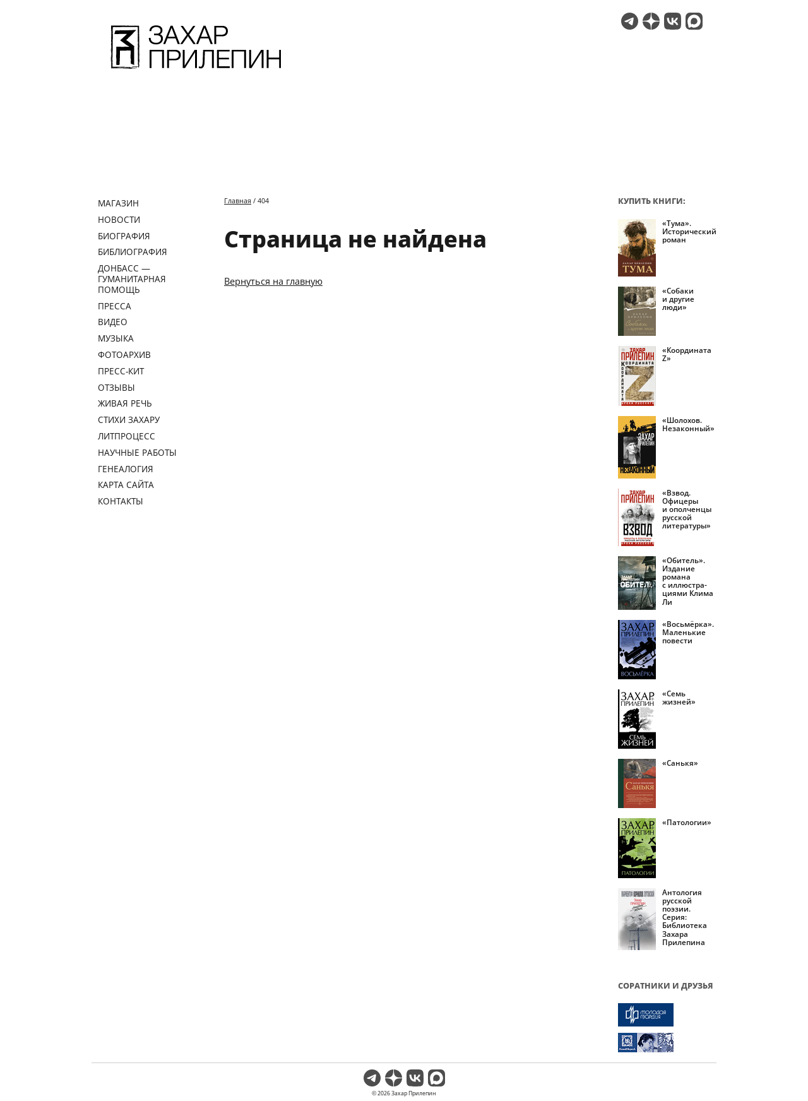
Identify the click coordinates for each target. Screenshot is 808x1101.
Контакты (120, 501)
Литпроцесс (126, 436)
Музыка (116, 338)
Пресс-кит (121, 371)
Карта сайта (126, 485)
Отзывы (116, 387)
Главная (237, 200)
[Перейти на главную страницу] (196, 70)
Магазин (118, 203)
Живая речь (125, 403)
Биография (124, 236)
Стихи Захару (129, 420)
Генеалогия (125, 469)
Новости (119, 219)
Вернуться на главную (273, 281)
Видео (113, 322)
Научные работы (137, 452)
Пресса (114, 306)
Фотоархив (124, 354)
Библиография (132, 252)
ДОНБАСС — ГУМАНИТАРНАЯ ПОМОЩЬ (132, 278)
